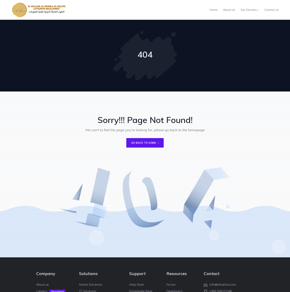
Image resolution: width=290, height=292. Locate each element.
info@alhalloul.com (222, 284)
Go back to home (145, 142)
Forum (170, 284)
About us (42, 284)
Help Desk (136, 284)
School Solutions (90, 284)
